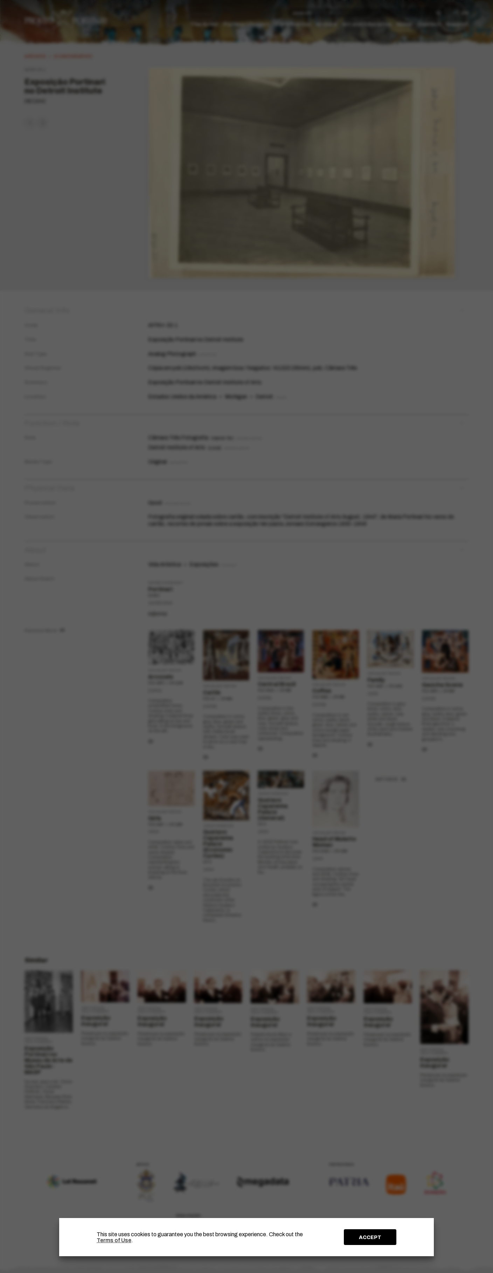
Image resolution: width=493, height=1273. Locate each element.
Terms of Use (114, 1240)
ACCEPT (370, 1237)
